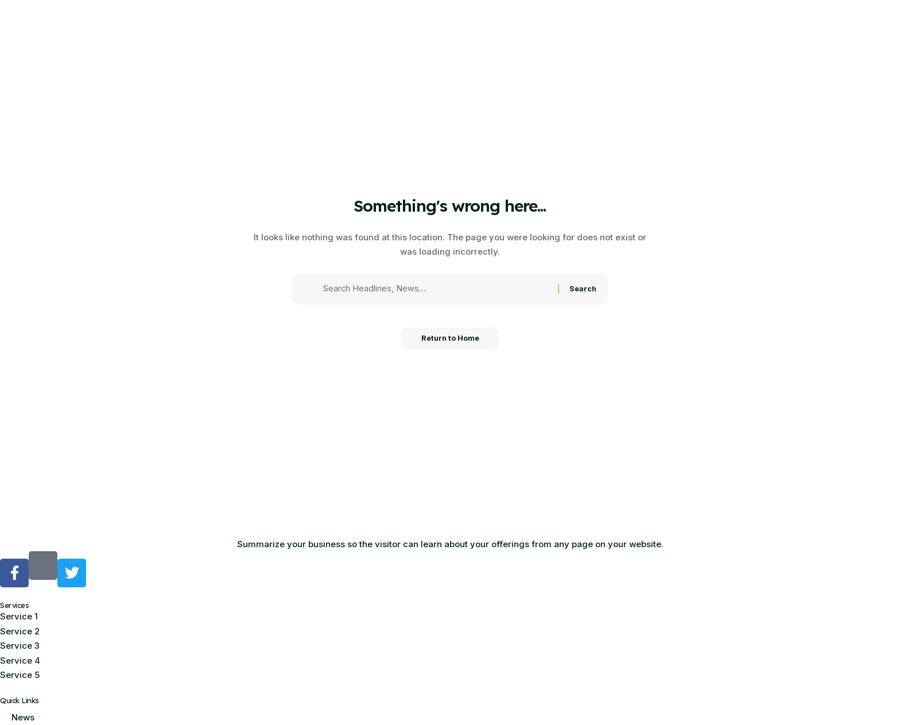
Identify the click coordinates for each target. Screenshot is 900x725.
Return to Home (450, 341)
